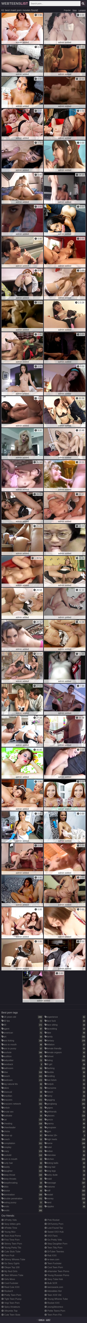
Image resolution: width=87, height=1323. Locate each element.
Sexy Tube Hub (53, 1279)
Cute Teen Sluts (10, 1315)
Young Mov (8, 1232)
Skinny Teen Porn (11, 1243)
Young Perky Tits (11, 1247)
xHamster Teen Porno (56, 1271)
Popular (67, 10)
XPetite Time (9, 1228)
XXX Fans (50, 1236)
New (75, 10)
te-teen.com (51, 1259)
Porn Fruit (7, 1255)
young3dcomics (53, 1307)
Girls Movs (8, 1279)
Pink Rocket (51, 1220)
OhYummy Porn (53, 1224)
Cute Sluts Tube (10, 1251)
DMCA (41, 1320)
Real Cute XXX (10, 1287)
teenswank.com (53, 1287)
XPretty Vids (9, 1220)
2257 (48, 1320)
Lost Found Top (53, 1228)
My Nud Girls (9, 1271)
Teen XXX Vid (52, 1295)
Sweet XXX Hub (54, 1232)
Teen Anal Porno (11, 1236)
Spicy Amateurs (10, 1307)
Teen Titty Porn (53, 1247)
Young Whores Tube (56, 1299)
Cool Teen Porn (53, 1267)
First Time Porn (10, 1240)
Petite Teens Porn (54, 1311)
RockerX (7, 1291)
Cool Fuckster (9, 1283)
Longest (82, 10)
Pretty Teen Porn (11, 1295)
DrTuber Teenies (54, 1251)
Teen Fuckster (53, 1263)
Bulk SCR (50, 1283)
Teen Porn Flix (53, 1315)
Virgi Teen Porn (10, 1303)
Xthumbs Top (9, 1311)
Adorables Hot (53, 1291)
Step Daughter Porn (55, 1243)
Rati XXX (50, 1255)
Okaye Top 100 (10, 1267)
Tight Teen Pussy (11, 1299)
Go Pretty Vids (53, 1240)
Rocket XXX (52, 1303)
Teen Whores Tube (12, 1275)
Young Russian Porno (56, 1275)
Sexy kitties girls (10, 1224)
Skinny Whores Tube (13, 1259)
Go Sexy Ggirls (10, 1263)
